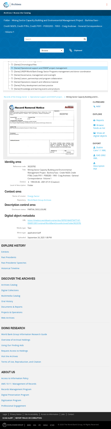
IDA (34, 425)
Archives (16, 4)
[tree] (55, 76)
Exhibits (5, 251)
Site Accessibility (31, 414)
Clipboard (74, 51)
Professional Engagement (13, 405)
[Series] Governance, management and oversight (33, 75)
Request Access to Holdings (14, 350)
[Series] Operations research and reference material (34, 82)
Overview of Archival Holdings (15, 339)
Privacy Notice (16, 414)
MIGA (45, 425)
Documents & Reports (11, 306)
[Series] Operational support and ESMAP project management (38, 68)
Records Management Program (16, 389)
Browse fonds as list (99, 126)
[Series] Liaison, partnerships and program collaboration (36, 78)
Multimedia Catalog (10, 295)
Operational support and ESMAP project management (47, 97)
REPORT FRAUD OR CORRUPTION (28, 418)
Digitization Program (11, 400)
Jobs (63, 414)
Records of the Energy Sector (15, 97)
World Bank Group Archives (39, 200)
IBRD (29, 425)
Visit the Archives (9, 356)
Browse (52, 50)
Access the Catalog (22, 13)
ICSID (52, 425)
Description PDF (98, 166)
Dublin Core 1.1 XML (99, 149)
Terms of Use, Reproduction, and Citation (21, 361)
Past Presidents (8, 257)
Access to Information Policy (14, 378)
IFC (39, 425)
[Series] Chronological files (23, 64)
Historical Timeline (10, 268)
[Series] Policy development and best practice (31, 85)
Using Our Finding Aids (12, 345)
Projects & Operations (11, 312)
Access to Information (49, 414)
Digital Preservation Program (15, 394)
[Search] (55, 39)
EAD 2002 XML (99, 157)
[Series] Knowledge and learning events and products (35, 89)
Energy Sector (33, 196)
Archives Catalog (9, 284)
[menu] (107, 4)
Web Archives (7, 317)
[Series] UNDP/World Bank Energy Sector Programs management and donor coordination (50, 71)
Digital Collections (10, 290)
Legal (5, 414)
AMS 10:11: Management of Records (18, 383)
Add (98, 106)
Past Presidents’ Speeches (13, 262)
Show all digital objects (100, 134)
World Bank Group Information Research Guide (24, 334)
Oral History (7, 301)
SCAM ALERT (7, 418)
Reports (98, 120)
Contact (71, 414)
